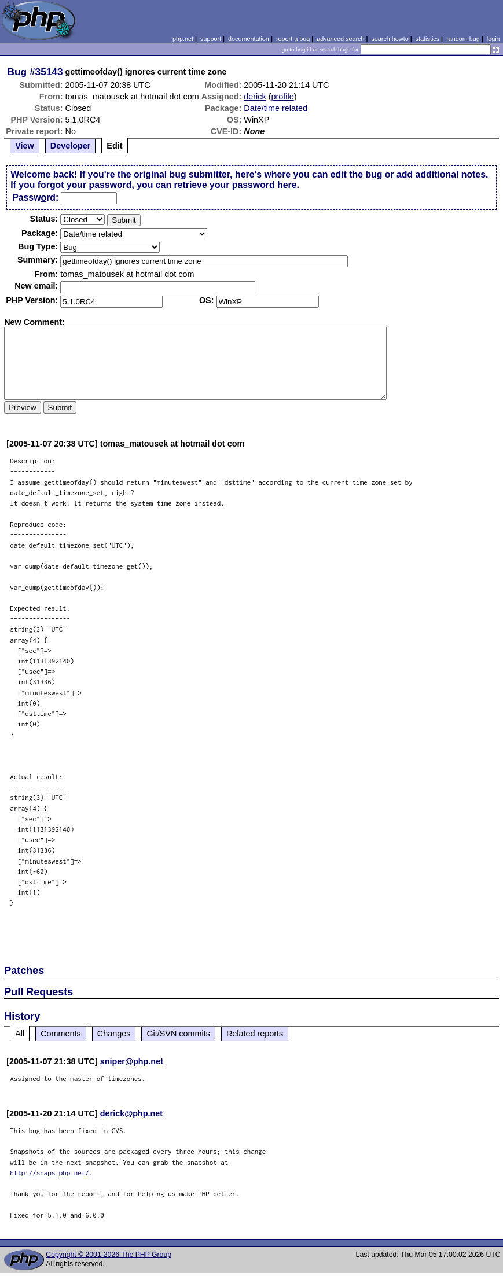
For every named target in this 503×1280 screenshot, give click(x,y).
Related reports (254, 1033)
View (24, 145)
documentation (248, 38)
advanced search (340, 38)
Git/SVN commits (178, 1033)
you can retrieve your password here (216, 185)
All (19, 1033)
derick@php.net (131, 1113)
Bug (17, 72)
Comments (61, 1033)
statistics (427, 38)
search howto (389, 38)
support (210, 38)
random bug (463, 38)
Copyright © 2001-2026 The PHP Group (108, 1255)
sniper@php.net (131, 1061)
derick (255, 96)
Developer (70, 145)
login (493, 38)
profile (282, 96)
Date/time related (275, 108)
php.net (182, 38)
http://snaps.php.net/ (49, 1172)
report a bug (293, 38)
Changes (114, 1033)
